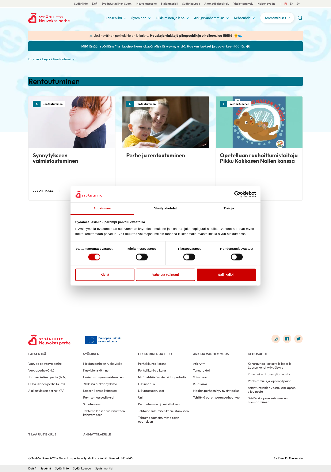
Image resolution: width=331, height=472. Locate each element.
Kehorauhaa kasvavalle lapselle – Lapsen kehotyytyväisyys (271, 365)
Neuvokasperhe (146, 3)
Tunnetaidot (201, 370)
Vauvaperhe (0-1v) (41, 370)
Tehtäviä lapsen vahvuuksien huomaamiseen (268, 400)
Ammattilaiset (275, 18)
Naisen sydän (266, 3)
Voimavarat (201, 377)
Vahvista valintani (165, 274)
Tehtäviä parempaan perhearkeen (217, 397)
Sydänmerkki (169, 3)
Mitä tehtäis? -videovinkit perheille (162, 377)
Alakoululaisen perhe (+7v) (46, 391)
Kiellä (104, 274)
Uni (140, 397)
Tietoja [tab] (229, 208)
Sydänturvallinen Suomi (117, 3)
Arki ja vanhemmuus (209, 18)
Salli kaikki (226, 274)
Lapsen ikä (114, 18)
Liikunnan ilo (146, 384)
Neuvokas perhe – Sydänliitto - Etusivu (62, 18)
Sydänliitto (81, 3)
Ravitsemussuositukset (98, 397)
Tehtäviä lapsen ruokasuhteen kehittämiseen (104, 413)
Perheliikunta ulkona (152, 370)
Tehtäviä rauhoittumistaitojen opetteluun (158, 419)
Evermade (296, 458)
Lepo (46, 59)
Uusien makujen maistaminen (103, 377)
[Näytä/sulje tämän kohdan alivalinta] (125, 18)
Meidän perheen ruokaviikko (102, 364)
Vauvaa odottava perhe (45, 364)
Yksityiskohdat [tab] (165, 208)
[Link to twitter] (298, 339)
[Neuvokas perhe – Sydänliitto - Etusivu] (49, 340)
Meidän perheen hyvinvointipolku (216, 391)
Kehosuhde (242, 18)
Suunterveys (91, 404)
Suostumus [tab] (102, 208)
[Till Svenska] (291, 3)
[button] (300, 19)
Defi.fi (32, 468)
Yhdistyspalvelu (243, 3)
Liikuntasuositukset (151, 391)
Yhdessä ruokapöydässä (100, 384)
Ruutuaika (200, 384)
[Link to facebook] (287, 339)
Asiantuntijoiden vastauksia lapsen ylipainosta (272, 389)
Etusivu (33, 59)
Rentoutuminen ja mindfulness (159, 404)
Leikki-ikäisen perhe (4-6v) (46, 384)
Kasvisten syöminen (96, 370)
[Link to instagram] (275, 339)
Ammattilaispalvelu (216, 3)
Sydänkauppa (191, 3)
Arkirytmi (199, 364)
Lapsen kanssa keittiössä (100, 391)
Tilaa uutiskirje (42, 434)
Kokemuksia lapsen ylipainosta (269, 374)
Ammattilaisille (97, 434)
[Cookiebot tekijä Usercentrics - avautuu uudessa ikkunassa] (237, 194)
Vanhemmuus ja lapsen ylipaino (269, 381)
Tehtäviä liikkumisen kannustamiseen (163, 411)
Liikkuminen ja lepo (170, 18)
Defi (94, 3)
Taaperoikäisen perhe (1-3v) (47, 377)
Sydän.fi (45, 468)
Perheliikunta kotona (152, 364)
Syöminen (138, 18)
